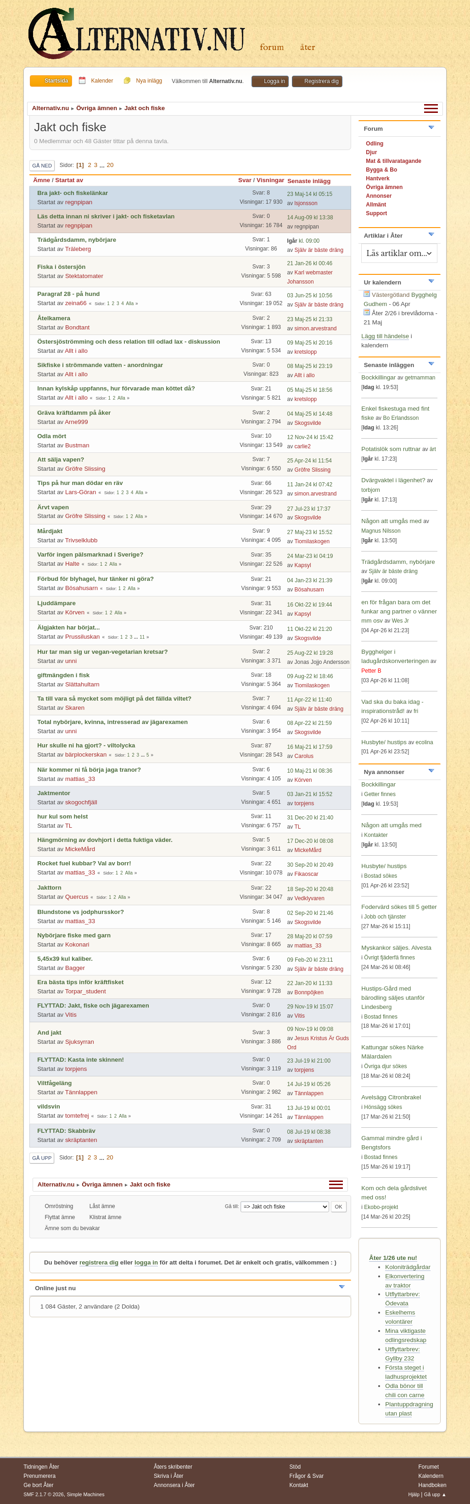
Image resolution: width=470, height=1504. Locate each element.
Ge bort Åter (38, 1485)
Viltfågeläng (54, 1083)
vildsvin (48, 1106)
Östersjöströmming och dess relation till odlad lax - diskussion (128, 341)
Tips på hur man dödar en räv (80, 482)
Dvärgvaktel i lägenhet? (393, 480)
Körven (74, 612)
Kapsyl (303, 565)
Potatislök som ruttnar (390, 449)
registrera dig (98, 1262)
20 (110, 165)
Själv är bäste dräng (319, 250)
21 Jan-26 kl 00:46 (310, 263)
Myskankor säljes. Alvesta (396, 947)
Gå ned (42, 165)
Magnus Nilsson (380, 531)
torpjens (304, 803)
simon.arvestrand (316, 328)
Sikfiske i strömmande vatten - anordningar (100, 365)
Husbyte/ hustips (384, 742)
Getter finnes (380, 794)
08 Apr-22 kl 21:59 (309, 723)
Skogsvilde (308, 423)
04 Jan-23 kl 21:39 (310, 580)
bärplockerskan (85, 754)
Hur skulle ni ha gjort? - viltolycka (86, 745)
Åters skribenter (173, 1467)
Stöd (295, 1467)
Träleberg (78, 248)
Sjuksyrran (79, 1041)
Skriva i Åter (169, 1476)
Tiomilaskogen (312, 541)
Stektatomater (84, 276)
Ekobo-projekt (381, 1207)
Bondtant (77, 327)
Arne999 (76, 421)
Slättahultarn (82, 684)
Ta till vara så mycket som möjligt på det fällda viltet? (114, 698)
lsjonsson (306, 203)
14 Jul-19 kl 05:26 (309, 1084)
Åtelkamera (53, 318)
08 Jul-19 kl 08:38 (309, 1132)
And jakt (49, 1032)
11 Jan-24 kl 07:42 (310, 484)
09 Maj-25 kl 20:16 (310, 343)
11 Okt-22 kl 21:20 (309, 629)
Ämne (41, 180)
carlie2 (303, 446)
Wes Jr (400, 621)
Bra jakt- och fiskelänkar (72, 192)
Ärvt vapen (53, 507)
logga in (146, 1262)
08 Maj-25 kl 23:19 (310, 366)
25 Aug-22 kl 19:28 (310, 653)
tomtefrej (77, 1115)
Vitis (71, 1014)
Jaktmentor (53, 793)
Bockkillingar (378, 377)
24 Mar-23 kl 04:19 (310, 556)
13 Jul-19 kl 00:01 (309, 1108)
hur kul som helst (62, 816)
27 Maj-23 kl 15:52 (310, 532)
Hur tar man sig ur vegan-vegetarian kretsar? (102, 651)
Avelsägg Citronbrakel (391, 1097)
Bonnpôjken (309, 992)
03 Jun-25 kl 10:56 (310, 295)
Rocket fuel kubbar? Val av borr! (84, 863)
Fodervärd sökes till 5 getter (398, 906)
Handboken (432, 1485)
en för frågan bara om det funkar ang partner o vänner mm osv (399, 611)
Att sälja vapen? (60, 459)
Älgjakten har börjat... (68, 627)
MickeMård (80, 849)
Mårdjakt (49, 531)
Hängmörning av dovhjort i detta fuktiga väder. (105, 839)
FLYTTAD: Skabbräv (66, 1130)
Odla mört (51, 436)
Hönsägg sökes (383, 1107)
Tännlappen (81, 1092)
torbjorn (370, 490)
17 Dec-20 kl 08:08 (310, 841)
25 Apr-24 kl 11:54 (309, 460)
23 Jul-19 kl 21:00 (309, 1061)
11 (142, 637)
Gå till (231, 1206)
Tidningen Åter (41, 1467)
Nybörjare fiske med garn (74, 935)
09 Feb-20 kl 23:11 (310, 960)
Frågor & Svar (307, 1476)
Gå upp (41, 1158)
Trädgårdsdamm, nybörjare (76, 239)
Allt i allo (76, 350)
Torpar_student (85, 991)
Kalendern (430, 1476)
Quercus (76, 896)
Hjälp (414, 1494)
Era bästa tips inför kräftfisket (80, 982)
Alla (130, 303)
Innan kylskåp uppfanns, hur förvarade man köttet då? (116, 388)
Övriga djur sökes (385, 1066)
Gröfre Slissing (85, 468)
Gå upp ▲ (435, 1494)
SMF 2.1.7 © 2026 (43, 1494)
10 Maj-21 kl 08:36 (310, 771)
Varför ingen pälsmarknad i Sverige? (90, 554)
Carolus (304, 756)
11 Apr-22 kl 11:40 (309, 699)
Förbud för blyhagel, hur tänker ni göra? (95, 578)
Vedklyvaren (310, 898)
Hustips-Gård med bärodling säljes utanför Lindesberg (393, 997)
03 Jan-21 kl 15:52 (310, 794)
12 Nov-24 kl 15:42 (310, 437)
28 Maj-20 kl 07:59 (310, 936)
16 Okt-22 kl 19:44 (309, 605)
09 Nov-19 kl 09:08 (310, 1029)
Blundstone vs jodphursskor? (80, 911)
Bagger (75, 967)
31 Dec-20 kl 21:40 (310, 817)
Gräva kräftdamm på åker (74, 412)
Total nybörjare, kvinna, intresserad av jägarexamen (112, 722)
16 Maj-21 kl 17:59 (310, 747)
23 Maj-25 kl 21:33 (310, 319)
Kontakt (299, 1485)
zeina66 (76, 303)
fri (416, 711)
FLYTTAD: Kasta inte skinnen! (80, 1059)
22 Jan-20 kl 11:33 (310, 983)
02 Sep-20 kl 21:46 (310, 913)
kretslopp (306, 352)
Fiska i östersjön (61, 266)
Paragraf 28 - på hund (68, 293)
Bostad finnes (380, 1017)
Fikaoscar (307, 874)
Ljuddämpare (56, 603)
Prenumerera (39, 1476)
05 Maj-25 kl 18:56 (310, 390)
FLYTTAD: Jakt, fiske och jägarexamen (93, 1005)
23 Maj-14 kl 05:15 (310, 194)
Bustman (77, 445)
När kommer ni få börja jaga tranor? (89, 769)
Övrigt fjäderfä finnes (389, 957)
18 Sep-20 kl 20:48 (310, 889)
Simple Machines (86, 1494)
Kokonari (77, 944)
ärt (433, 449)
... (103, 165)
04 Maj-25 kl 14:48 (310, 414)
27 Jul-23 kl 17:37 (309, 509)
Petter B (371, 671)
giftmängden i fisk (63, 675)
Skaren (74, 707)
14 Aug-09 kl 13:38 (310, 217)
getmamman (420, 377)
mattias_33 (80, 778)
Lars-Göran (80, 492)
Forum (272, 47)
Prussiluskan (82, 636)
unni (71, 660)
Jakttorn (49, 887)
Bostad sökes (380, 876)
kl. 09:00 (303, 241)
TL (69, 825)
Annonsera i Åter (174, 1485)
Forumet (428, 1467)
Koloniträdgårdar (408, 1267)
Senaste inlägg (313, 181)
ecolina (424, 742)
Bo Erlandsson (401, 418)
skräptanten (81, 1139)
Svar (245, 180)
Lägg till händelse (385, 336)
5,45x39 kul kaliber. (65, 958)
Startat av (69, 180)
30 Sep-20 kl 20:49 (310, 865)
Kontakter (375, 835)
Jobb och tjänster (385, 917)
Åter (307, 47)
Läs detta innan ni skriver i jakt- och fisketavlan (105, 216)
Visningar (271, 180)
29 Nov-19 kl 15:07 (310, 1006)
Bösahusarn (81, 588)
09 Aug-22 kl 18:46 (310, 676)
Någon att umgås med (391, 521)
